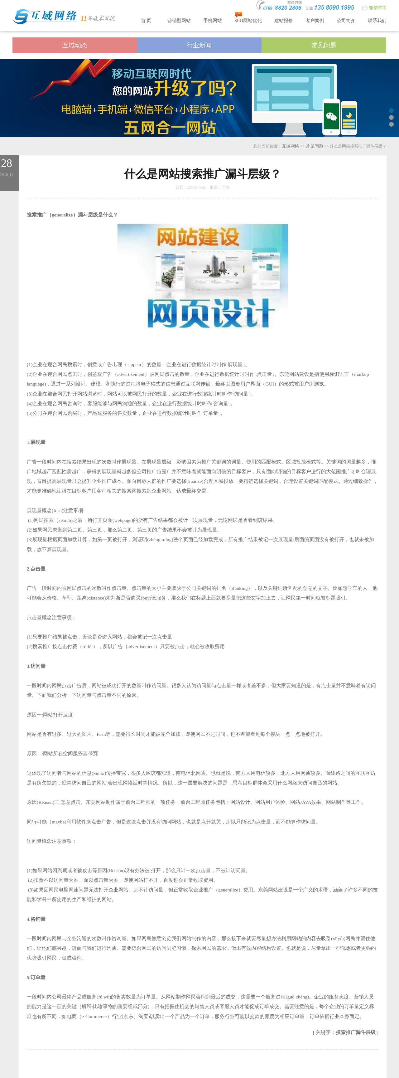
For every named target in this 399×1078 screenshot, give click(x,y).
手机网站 (212, 20)
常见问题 (314, 146)
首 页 (146, 20)
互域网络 (290, 146)
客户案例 (314, 20)
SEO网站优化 (248, 20)
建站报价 (283, 20)
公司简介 (346, 20)
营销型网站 (179, 20)
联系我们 (377, 20)
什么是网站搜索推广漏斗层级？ (202, 174)
